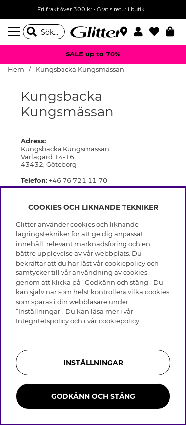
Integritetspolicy (42, 321)
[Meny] (15, 32)
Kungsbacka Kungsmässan (80, 69)
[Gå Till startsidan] (93, 32)
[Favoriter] (157, 32)
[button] (141, 32)
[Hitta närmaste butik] (125, 33)
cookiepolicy (119, 321)
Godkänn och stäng (93, 396)
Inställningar (93, 362)
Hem (16, 69)
